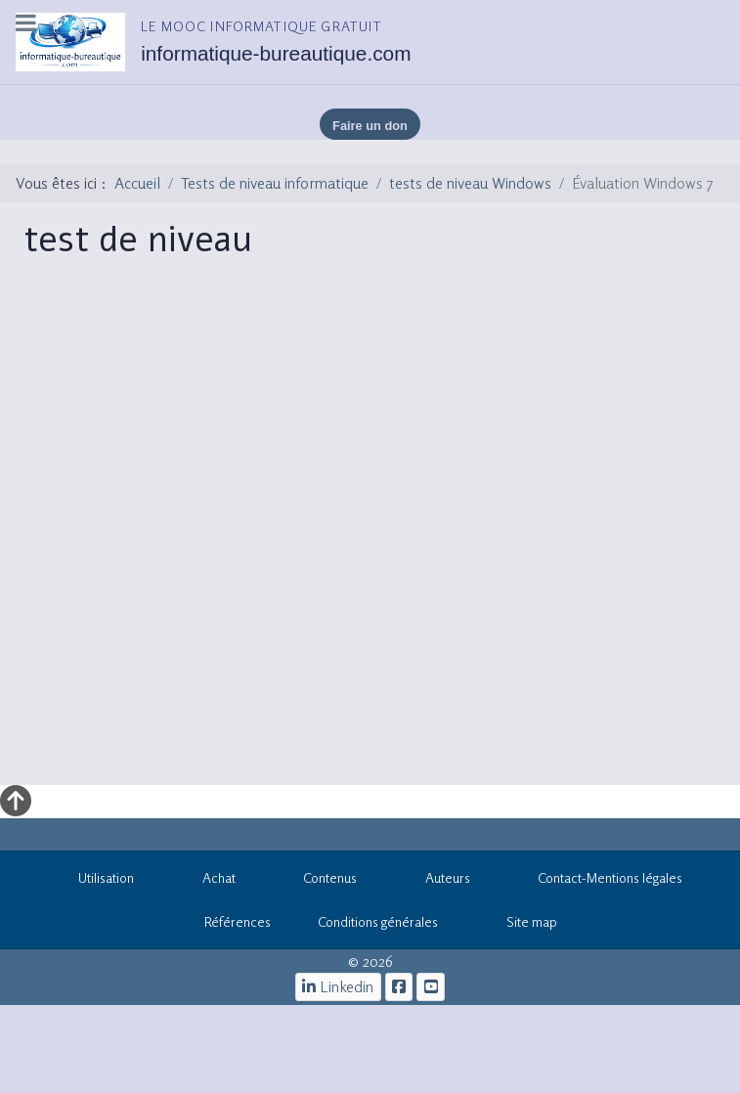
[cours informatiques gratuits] (430, 987)
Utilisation (96, 881)
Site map (521, 925)
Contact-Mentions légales (600, 881)
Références (227, 925)
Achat (208, 881)
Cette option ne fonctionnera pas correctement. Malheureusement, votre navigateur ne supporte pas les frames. (375, 534)
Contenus (320, 881)
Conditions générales (378, 921)
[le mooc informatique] (399, 987)
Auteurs (437, 881)
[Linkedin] (338, 987)
